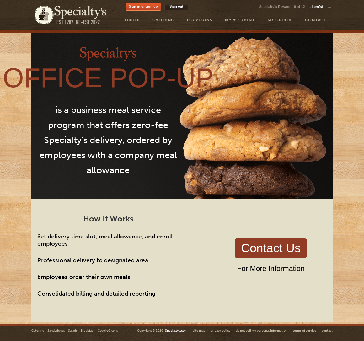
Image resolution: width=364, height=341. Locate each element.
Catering (37, 331)
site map (199, 331)
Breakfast (87, 331)
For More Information (271, 268)
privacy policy (220, 331)
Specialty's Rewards (275, 6)
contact (327, 331)
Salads (73, 331)
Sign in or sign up (143, 6)
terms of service (304, 331)
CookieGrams (108, 331)
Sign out (176, 6)
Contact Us (271, 248)
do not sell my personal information (261, 331)
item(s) (320, 6)
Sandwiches (56, 331)
